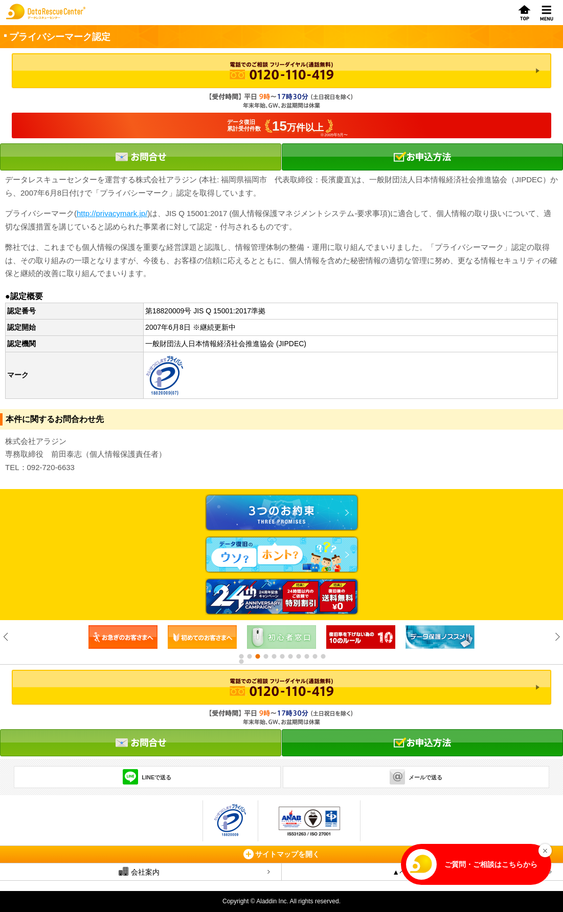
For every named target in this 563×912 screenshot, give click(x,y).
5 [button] (274, 656)
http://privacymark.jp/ (112, 213)
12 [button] (241, 661)
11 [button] (323, 656)
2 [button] (249, 656)
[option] (122, 637)
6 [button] (282, 656)
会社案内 (139, 871)
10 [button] (314, 656)
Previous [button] (6, 637)
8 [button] (298, 656)
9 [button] (306, 656)
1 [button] (241, 656)
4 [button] (265, 656)
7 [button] (290, 656)
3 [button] (257, 656)
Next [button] (557, 637)
